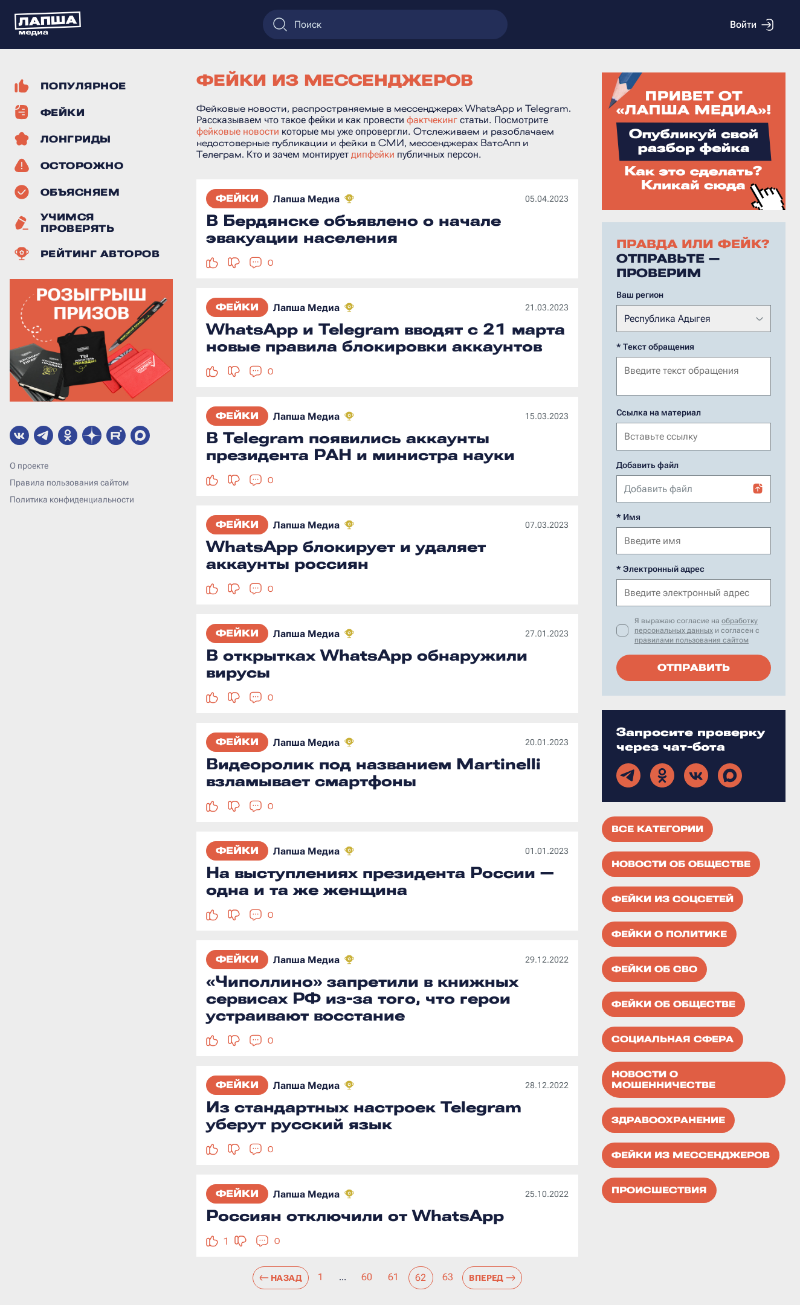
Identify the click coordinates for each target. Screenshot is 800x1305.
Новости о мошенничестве (663, 1078)
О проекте (29, 465)
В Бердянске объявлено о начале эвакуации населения (353, 229)
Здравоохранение (668, 1119)
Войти (751, 25)
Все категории (657, 827)
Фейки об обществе (673, 1003)
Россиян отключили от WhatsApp (355, 1215)
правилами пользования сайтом (691, 639)
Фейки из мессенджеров (690, 1154)
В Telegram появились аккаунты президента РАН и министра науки (360, 446)
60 (367, 1277)
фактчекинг (432, 120)
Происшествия (659, 1189)
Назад (280, 1278)
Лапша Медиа (306, 199)
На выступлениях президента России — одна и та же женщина (380, 881)
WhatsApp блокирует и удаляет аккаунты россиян (346, 555)
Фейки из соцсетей (672, 898)
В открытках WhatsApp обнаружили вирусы (366, 664)
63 (448, 1277)
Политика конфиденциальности (72, 499)
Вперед (492, 1278)
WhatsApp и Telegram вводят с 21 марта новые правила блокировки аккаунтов (385, 337)
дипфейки (373, 154)
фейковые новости (237, 131)
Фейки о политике (669, 933)
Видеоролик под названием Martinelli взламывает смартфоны (373, 772)
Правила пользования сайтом (69, 482)
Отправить (693, 666)
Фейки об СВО (654, 968)
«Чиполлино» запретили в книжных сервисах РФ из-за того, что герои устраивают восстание (362, 998)
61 (393, 1277)
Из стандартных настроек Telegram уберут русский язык (363, 1115)
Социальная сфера (672, 1038)
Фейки (237, 198)
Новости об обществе (680, 863)
